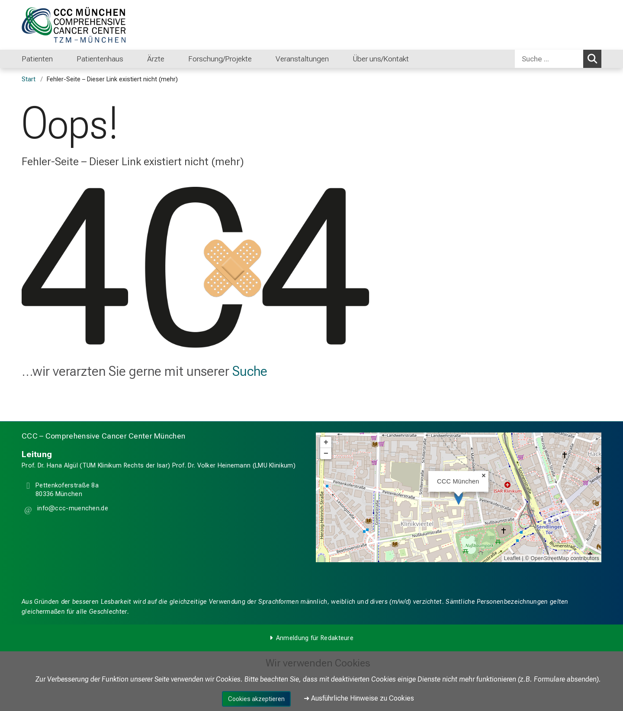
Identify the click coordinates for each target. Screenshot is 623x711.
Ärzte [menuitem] (155, 58)
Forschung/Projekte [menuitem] (220, 58)
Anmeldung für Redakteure (314, 638)
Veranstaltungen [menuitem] (302, 58)
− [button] (326, 453)
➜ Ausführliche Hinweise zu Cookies (359, 698)
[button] (71, 510)
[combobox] (558, 59)
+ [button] (326, 442)
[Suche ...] (549, 59)
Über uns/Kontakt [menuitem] (381, 58)
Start (28, 79)
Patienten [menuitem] (37, 58)
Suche (249, 371)
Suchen (593, 58)
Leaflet (512, 558)
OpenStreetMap (549, 558)
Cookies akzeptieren (256, 698)
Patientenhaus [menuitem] (100, 58)
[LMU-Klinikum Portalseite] (73, 25)
